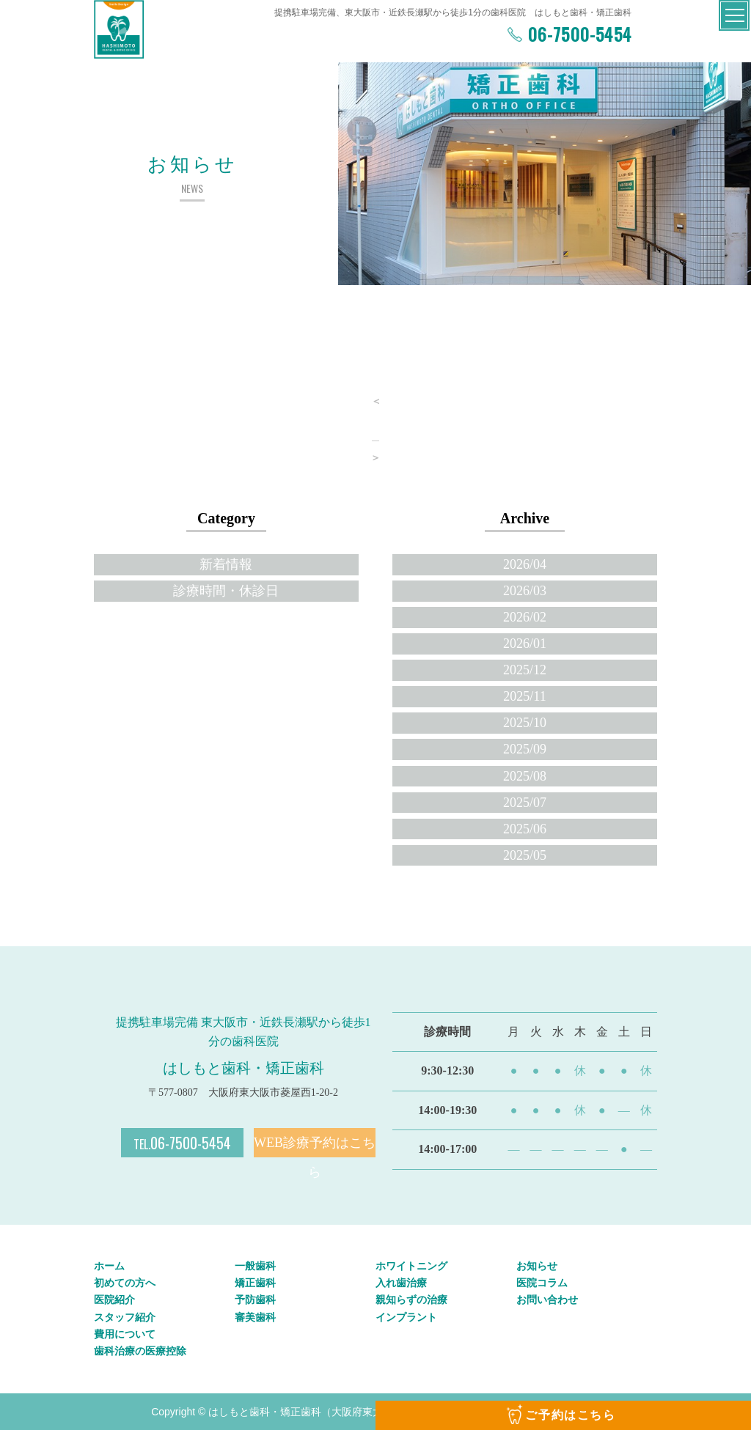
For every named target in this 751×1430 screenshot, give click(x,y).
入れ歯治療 (401, 1283)
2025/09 (524, 749)
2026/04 (524, 564)
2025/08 (524, 776)
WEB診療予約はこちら (315, 1146)
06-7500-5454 (576, 34)
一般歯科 (255, 1266)
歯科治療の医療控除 (140, 1351)
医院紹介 (114, 1299)
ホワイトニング (411, 1266)
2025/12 (524, 670)
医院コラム (542, 1283)
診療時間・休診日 (226, 590)
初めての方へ (124, 1283)
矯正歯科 (255, 1283)
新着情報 (225, 564)
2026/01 (524, 643)
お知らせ (536, 1266)
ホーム (109, 1266)
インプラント (406, 1317)
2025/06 (524, 829)
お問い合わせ (547, 1299)
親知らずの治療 (411, 1299)
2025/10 (524, 722)
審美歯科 (255, 1317)
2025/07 (524, 802)
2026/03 (524, 590)
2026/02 (524, 617)
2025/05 (524, 855)
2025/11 (524, 696)
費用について (124, 1334)
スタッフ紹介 (124, 1317)
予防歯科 (255, 1299)
